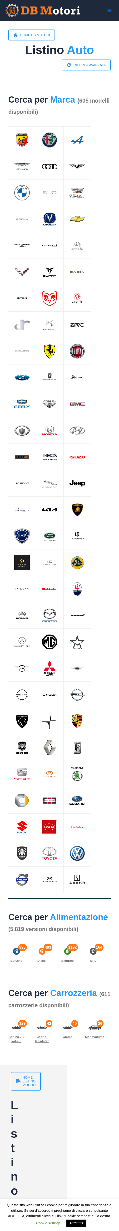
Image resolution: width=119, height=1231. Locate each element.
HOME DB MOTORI (32, 35)
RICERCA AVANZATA (86, 65)
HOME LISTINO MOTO (36, 1150)
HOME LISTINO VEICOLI (38, 1077)
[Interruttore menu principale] (109, 10)
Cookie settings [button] (48, 1223)
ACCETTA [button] (76, 1223)
